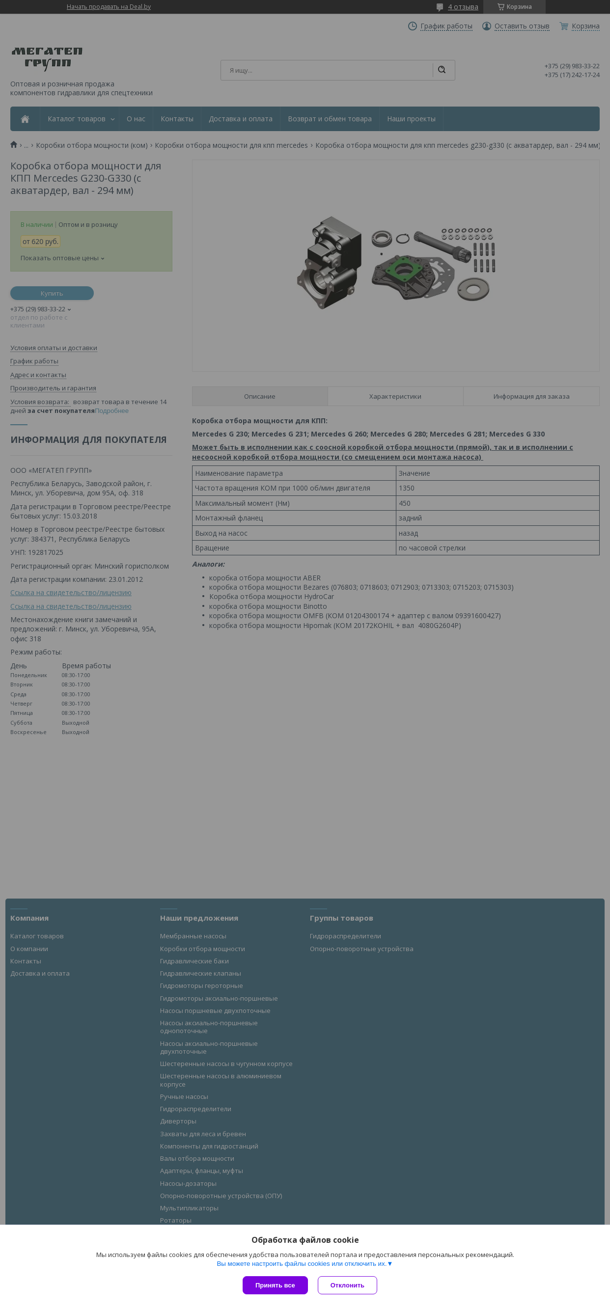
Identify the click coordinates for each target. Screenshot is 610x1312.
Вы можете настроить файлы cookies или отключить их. (302, 1263)
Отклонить (347, 1285)
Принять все (275, 1285)
